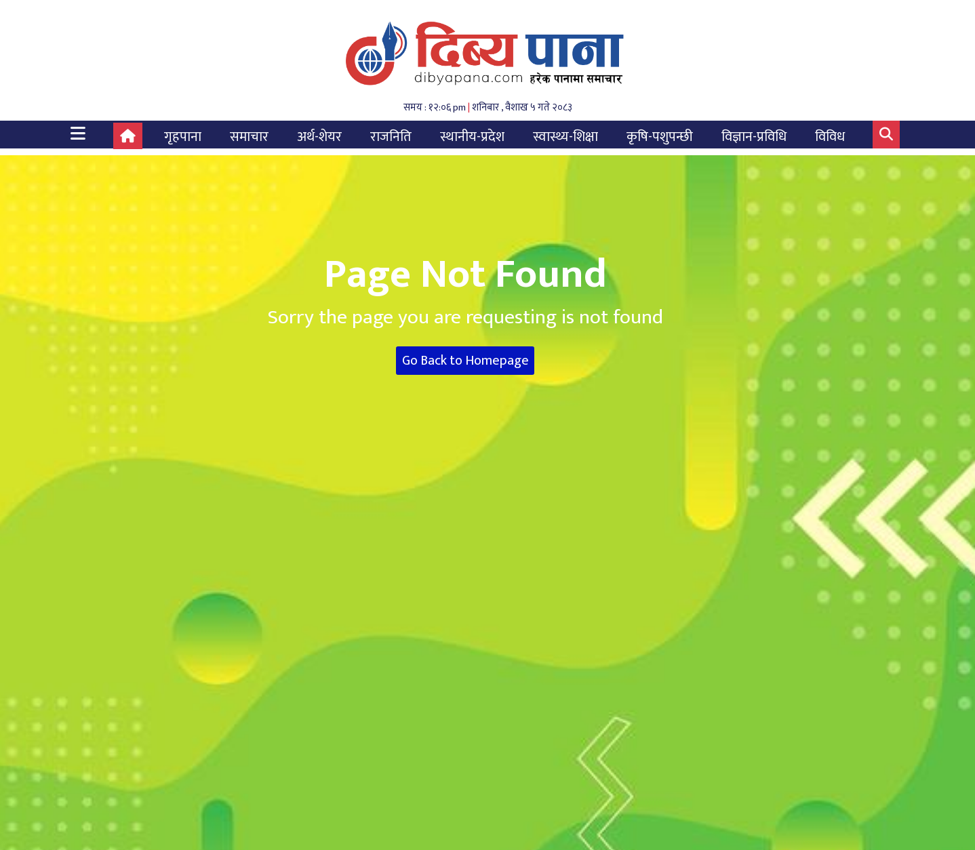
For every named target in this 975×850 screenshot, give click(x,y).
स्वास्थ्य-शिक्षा (565, 136)
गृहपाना (182, 136)
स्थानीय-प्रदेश (472, 136)
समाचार (249, 136)
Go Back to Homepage (465, 360)
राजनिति (391, 136)
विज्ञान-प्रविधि (754, 136)
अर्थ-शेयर (319, 136)
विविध (830, 136)
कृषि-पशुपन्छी (659, 136)
